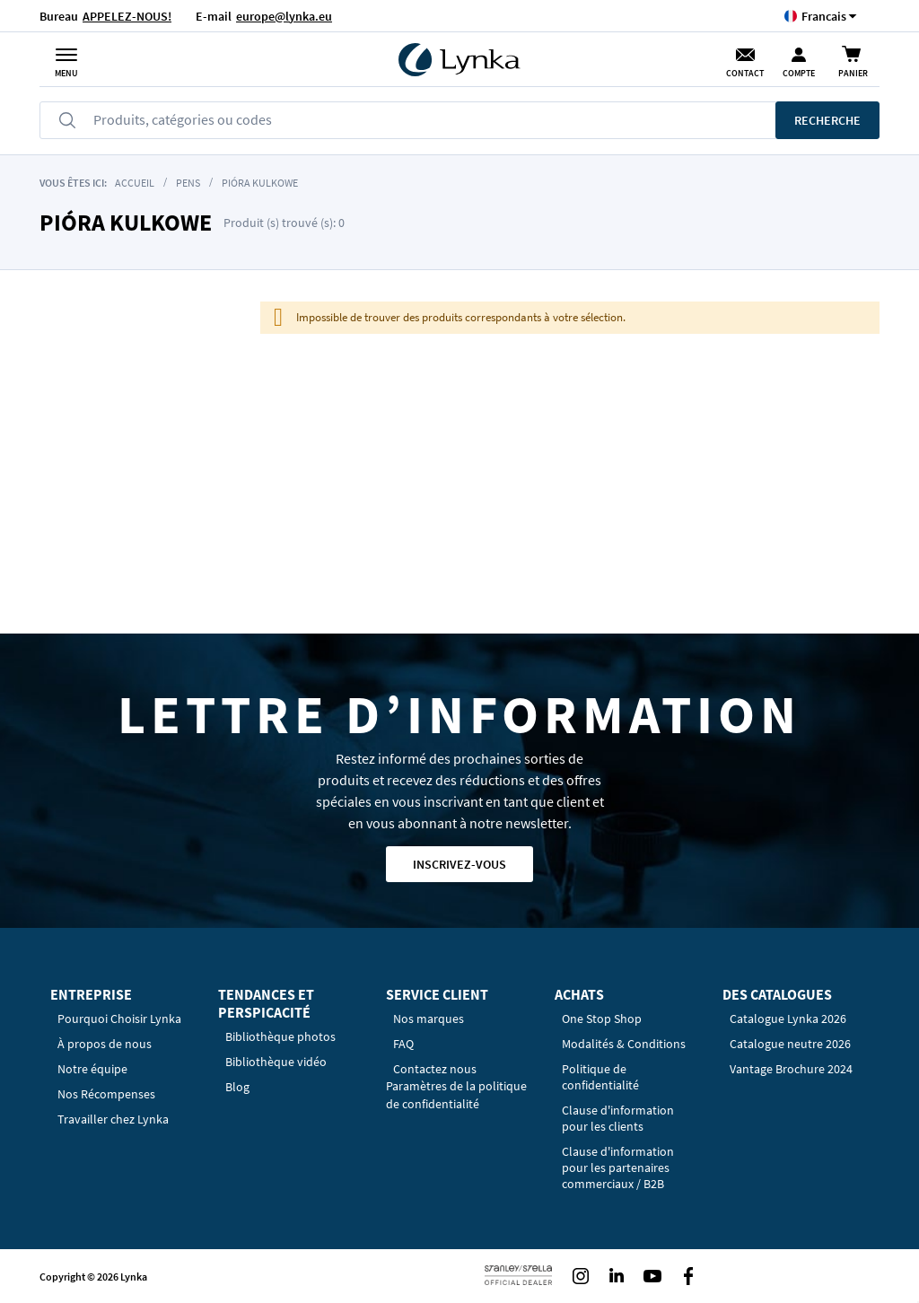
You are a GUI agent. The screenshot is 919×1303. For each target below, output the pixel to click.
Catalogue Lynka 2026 (788, 1018)
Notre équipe (92, 1069)
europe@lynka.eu (284, 16)
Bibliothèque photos (280, 1036)
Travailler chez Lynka (113, 1119)
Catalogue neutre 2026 (790, 1044)
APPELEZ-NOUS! (127, 16)
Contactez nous (435, 1069)
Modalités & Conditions (624, 1044)
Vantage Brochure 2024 (791, 1069)
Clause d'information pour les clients (618, 1118)
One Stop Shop (602, 1018)
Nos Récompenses (106, 1094)
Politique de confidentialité (600, 1077)
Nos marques (428, 1018)
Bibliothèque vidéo (276, 1062)
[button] (824, 15)
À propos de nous (104, 1044)
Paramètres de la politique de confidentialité (456, 1095)
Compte (799, 73)
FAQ (403, 1044)
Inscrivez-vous (459, 864)
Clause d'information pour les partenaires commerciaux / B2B (618, 1167)
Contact (745, 73)
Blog (237, 1087)
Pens (188, 182)
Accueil (134, 182)
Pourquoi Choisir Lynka (119, 1018)
